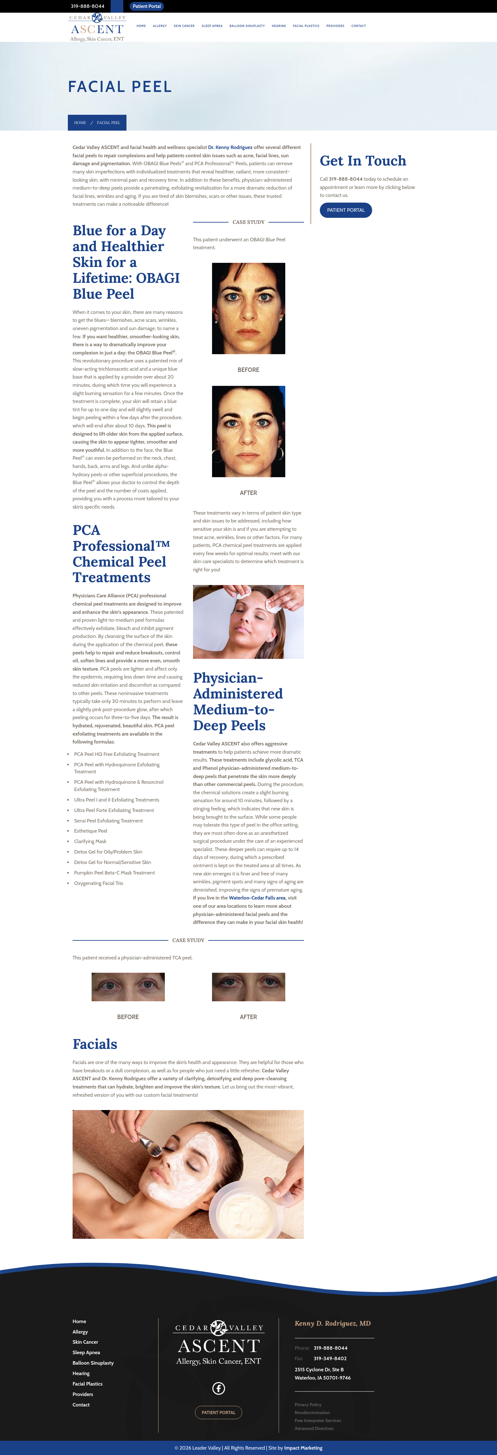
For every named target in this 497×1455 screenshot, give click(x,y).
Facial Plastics (306, 26)
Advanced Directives (314, 1428)
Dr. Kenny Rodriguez (230, 147)
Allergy (160, 26)
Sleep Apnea (212, 26)
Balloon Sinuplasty (247, 26)
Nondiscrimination (312, 1412)
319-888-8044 (87, 6)
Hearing (279, 26)
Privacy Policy (308, 1404)
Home (141, 26)
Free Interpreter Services (318, 1420)
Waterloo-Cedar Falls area (257, 898)
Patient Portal (147, 6)
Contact (359, 26)
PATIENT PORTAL (346, 210)
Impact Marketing (303, 1448)
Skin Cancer (184, 26)
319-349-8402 (330, 1358)
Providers (335, 26)
